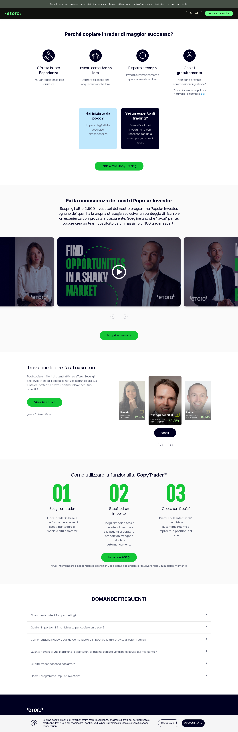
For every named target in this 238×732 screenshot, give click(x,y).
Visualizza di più (44, 402)
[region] (119, 723)
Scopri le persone (119, 335)
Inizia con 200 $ (119, 557)
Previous (113, 316)
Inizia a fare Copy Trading (119, 166)
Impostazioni (169, 722)
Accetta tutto (193, 722)
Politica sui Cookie (119, 723)
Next (125, 316)
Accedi (194, 13)
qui (203, 93)
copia (165, 432)
